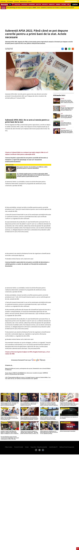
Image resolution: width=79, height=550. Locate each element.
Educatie (45, 4)
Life (68, 4)
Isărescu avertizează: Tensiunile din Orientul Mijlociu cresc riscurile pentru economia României (10, 404)
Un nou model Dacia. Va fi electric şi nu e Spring (69, 417)
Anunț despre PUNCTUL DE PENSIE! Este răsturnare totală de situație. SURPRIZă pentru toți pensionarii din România (26, 373)
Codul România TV (53, 447)
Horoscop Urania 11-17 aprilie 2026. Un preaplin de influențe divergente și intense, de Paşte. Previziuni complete (67, 131)
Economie (32, 4)
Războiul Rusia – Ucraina (25, 1)
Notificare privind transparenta (67, 447)
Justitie (38, 4)
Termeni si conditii (18, 447)
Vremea (58, 4)
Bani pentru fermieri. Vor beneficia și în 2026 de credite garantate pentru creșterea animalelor (32, 167)
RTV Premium (10, 1)
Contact (27, 447)
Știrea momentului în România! (67, 431)
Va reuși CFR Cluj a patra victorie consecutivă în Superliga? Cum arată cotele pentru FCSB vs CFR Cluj (10, 438)
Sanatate (52, 4)
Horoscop (16, 1)
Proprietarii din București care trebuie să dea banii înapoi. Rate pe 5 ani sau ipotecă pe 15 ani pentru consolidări (69, 404)
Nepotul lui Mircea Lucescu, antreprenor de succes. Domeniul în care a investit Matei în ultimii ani (27, 369)
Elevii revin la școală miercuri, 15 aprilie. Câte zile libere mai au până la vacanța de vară (9, 418)
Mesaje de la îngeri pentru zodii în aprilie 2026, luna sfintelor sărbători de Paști (67, 109)
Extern (64, 4)
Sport (62, 121)
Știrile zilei (3, 1)
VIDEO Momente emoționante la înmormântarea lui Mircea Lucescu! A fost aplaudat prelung (49, 432)
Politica (17, 4)
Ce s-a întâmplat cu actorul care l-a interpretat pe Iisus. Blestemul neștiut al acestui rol (29, 404)
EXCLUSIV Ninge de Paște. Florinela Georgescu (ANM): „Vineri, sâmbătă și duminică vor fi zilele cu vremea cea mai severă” (40, 7)
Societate (24, 4)
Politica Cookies (8, 447)
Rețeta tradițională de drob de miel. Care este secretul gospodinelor (66, 116)
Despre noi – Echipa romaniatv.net (39, 447)
